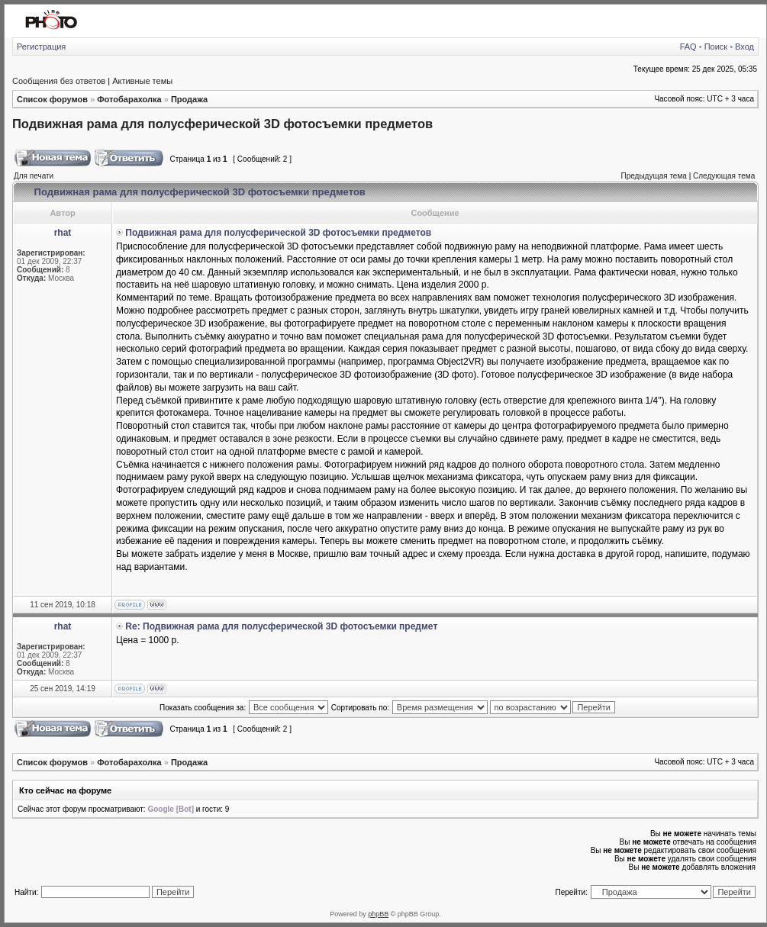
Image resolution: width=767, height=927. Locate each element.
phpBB (378, 914)
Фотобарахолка (129, 99)
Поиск (715, 46)
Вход (744, 46)
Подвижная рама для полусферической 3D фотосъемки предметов (222, 123)
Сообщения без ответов (58, 80)
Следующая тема (724, 176)
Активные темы (142, 80)
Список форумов (52, 99)
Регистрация (41, 46)
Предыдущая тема (653, 176)
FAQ (688, 46)
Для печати (33, 176)
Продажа (189, 99)
